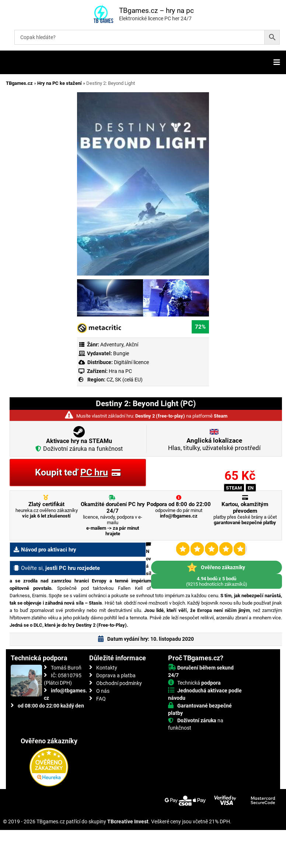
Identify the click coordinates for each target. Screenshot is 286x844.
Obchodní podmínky (119, 683)
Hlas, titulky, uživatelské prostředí (214, 444)
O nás (102, 691)
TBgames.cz (19, 83)
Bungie (121, 353)
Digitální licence (131, 362)
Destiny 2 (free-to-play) (160, 416)
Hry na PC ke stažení (59, 83)
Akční (132, 344)
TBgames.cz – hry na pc (156, 10)
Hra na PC (120, 371)
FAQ (101, 699)
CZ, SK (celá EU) (125, 380)
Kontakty (106, 668)
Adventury (111, 344)
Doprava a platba (116, 675)
